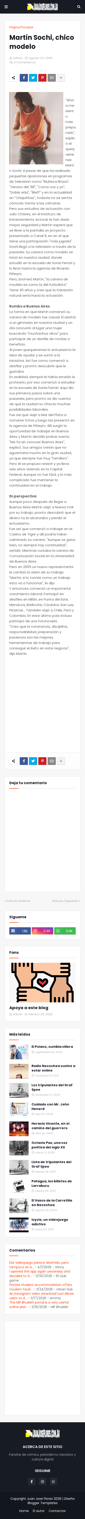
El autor (39, 1511)
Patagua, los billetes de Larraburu (52, 1183)
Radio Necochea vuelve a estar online (53, 1068)
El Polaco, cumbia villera (52, 1047)
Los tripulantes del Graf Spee (52, 1087)
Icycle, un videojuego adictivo (50, 1222)
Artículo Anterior (19, 901)
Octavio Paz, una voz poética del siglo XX (49, 1145)
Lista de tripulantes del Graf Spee (51, 1164)
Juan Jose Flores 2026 (44, 1498)
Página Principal (21, 27)
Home (24, 1511)
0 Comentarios (25, 62)
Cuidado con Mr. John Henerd (50, 1106)
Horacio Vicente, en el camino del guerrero (50, 1126)
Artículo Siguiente (65, 901)
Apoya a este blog (28, 1007)
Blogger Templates (43, 1503)
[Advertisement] (42, 704)
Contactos (57, 1511)
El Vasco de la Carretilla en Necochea (52, 1202)
